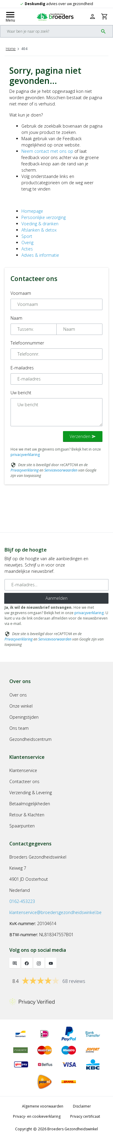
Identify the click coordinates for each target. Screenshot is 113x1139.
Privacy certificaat (85, 1116)
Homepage (32, 211)
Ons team (19, 728)
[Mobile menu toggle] (10, 16)
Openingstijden (24, 717)
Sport (26, 236)
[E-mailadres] (56, 584)
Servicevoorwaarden (60, 470)
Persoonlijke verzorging (43, 217)
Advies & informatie (40, 255)
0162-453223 (22, 901)
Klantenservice (23, 770)
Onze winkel (21, 706)
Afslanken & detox (39, 230)
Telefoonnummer (27, 343)
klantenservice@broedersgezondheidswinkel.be (55, 912)
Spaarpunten (22, 826)
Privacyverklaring (25, 470)
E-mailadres (22, 368)
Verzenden (83, 436)
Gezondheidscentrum (30, 739)
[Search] (49, 31)
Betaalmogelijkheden (29, 803)
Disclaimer (82, 1106)
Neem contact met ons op (47, 151)
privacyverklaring (25, 454)
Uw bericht (21, 392)
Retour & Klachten (26, 815)
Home (11, 48)
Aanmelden (56, 598)
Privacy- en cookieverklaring (37, 1116)
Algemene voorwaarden (42, 1106)
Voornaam (21, 293)
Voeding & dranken (39, 223)
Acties (27, 249)
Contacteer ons (24, 781)
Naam (16, 318)
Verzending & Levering (30, 792)
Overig (27, 242)
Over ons (18, 695)
